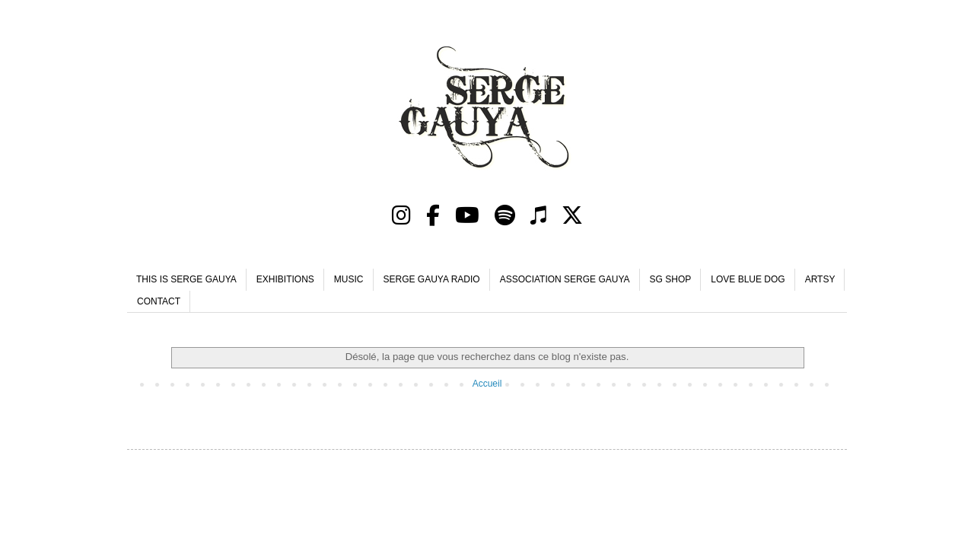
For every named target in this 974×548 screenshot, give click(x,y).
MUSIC (349, 279)
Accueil (487, 383)
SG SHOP (671, 279)
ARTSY (820, 279)
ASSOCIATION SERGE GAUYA (565, 279)
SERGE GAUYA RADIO (432, 279)
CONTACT (158, 301)
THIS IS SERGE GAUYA (186, 279)
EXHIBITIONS (285, 279)
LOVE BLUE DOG (748, 279)
